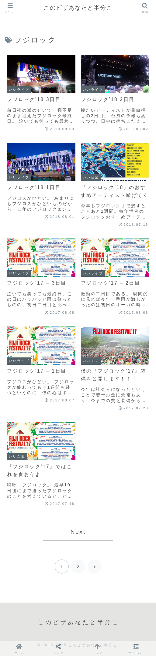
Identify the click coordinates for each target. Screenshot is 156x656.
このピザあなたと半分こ (78, 7)
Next (78, 532)
